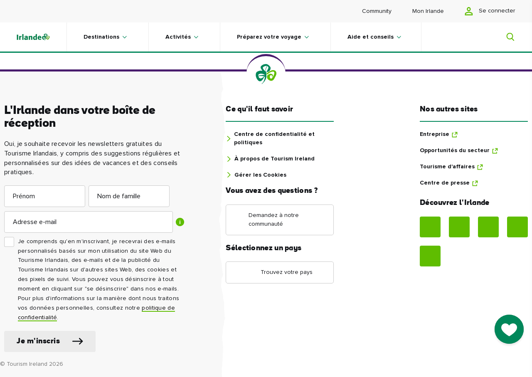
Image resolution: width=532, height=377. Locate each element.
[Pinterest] (488, 227)
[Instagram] (459, 227)
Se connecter (490, 11)
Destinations (101, 37)
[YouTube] (517, 227)
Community (377, 11)
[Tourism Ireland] (41, 37)
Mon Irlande (428, 11)
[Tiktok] (430, 256)
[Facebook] (430, 227)
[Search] (505, 37)
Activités (178, 37)
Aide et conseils (370, 37)
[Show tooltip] (180, 222)
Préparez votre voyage (269, 37)
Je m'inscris (38, 341)
